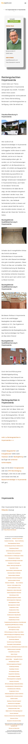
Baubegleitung (18, 457)
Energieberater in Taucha (14, 691)
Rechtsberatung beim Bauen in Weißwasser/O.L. (14, 545)
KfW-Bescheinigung (14, 471)
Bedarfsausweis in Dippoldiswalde (14, 614)
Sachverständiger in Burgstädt (14, 676)
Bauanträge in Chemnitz (14, 669)
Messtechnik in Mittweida (14, 639)
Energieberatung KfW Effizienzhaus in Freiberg (14, 624)
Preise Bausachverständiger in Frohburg (14, 706)
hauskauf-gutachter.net (16, 724)
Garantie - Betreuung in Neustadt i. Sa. (14, 565)
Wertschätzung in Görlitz (14, 595)
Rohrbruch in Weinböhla (9, 582)
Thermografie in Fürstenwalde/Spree (14, 644)
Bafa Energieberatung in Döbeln (14, 627)
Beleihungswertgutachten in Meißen (14, 597)
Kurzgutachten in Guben (14, 607)
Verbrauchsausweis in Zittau (13, 612)
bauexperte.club (14, 726)
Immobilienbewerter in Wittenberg (14, 688)
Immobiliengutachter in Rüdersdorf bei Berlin (14, 686)
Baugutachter (11, 451)
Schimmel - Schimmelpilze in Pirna (14, 585)
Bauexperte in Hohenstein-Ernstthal (14, 720)
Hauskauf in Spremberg (9, 540)
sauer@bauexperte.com (12, 60)
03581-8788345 (10, 57)
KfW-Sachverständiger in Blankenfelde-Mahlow (14, 683)
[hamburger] (25, 3)
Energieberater (6, 454)
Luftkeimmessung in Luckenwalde (14, 649)
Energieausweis (19, 468)
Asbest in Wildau (9, 659)
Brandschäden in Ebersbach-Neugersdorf (14, 577)
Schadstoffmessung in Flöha (14, 651)
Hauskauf (4, 457)
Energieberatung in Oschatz (14, 619)
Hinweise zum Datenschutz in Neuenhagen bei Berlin (14, 715)
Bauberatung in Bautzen (14, 548)
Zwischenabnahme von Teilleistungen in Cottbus (14, 555)
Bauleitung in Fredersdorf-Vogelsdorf (14, 701)
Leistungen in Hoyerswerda (17, 538)
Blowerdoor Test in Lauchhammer (14, 553)
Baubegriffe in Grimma (18, 659)
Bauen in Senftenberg (19, 540)
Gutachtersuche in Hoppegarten (14, 703)
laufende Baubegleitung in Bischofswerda (14, 550)
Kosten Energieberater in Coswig (14, 587)
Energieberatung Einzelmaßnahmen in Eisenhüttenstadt (15, 622)
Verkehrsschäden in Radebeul (14, 575)
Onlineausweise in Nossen (14, 617)
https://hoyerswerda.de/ (9, 529)
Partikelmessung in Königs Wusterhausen (14, 656)
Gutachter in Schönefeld (14, 681)
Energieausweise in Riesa (14, 609)
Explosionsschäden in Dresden (14, 580)
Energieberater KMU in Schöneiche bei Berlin (14, 696)
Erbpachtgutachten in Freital (14, 602)
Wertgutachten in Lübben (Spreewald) (14, 590)
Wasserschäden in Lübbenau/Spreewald (14, 570)
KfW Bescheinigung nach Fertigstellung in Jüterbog (14, 634)
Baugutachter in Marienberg (14, 673)
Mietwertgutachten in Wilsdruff (14, 605)
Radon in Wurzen (14, 654)
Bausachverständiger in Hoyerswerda (13, 479)
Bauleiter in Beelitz (14, 698)
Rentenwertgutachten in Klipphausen (14, 600)
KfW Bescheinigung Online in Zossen (14, 637)
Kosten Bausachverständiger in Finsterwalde (14, 560)
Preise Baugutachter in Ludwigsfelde (14, 678)
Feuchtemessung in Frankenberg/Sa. (14, 641)
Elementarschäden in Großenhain (14, 572)
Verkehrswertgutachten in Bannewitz (14, 592)
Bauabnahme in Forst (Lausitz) (14, 563)
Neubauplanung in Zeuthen (14, 661)
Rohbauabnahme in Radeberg (14, 558)
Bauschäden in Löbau (14, 568)
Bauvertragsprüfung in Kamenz (14, 543)
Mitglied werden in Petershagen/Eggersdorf (14, 710)
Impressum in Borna (14, 718)
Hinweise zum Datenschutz (14, 728)
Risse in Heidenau (19, 582)
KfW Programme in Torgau (14, 629)
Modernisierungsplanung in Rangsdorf (14, 664)
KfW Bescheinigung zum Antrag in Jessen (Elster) (14, 632)
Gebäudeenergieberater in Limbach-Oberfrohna (14, 693)
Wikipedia (4, 510)
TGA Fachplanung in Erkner (14, 671)
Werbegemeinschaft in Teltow (14, 708)
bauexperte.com (8, 724)
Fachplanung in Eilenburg (14, 666)
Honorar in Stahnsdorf (14, 713)
